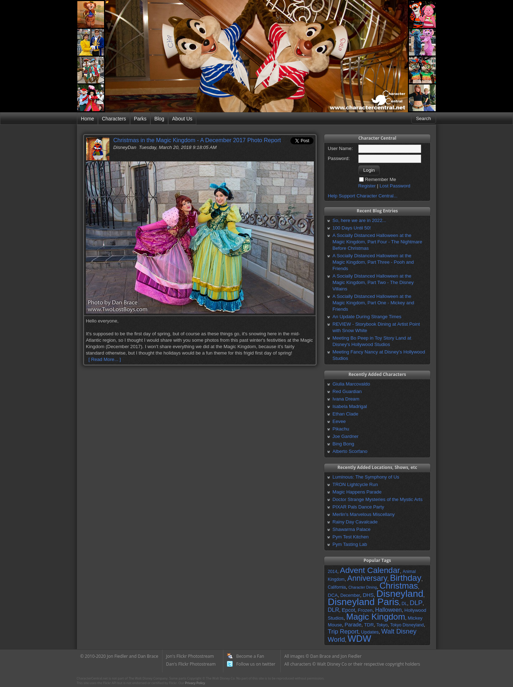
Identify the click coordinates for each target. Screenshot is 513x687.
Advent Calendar (370, 570)
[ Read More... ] (104, 359)
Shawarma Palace (351, 529)
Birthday (405, 578)
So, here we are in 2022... (359, 220)
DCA (333, 595)
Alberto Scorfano (349, 451)
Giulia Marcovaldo (351, 384)
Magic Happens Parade (357, 492)
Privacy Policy (195, 683)
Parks (140, 119)
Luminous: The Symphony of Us (365, 477)
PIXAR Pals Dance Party (358, 507)
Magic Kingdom (375, 616)
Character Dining (362, 587)
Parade (352, 624)
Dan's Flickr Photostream (191, 664)
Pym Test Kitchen (350, 536)
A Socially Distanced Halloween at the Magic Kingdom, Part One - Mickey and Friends (373, 303)
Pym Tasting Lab (349, 544)
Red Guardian (347, 391)
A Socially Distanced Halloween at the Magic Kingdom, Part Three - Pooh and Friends (373, 262)
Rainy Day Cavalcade (355, 522)
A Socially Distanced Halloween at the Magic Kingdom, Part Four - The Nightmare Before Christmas (377, 242)
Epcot (348, 610)
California (337, 587)
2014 (332, 571)
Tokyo (382, 625)
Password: (339, 158)
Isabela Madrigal (349, 406)
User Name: (340, 148)
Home (87, 119)
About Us (182, 119)
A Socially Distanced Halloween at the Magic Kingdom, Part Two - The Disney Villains (373, 282)
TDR (369, 624)
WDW (359, 639)
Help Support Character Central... (363, 195)
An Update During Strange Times (366, 316)
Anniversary (367, 578)
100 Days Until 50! (351, 228)
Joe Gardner (345, 436)
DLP (416, 602)
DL (404, 603)
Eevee (339, 421)
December (350, 595)
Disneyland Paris (363, 601)
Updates (370, 632)
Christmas (398, 585)
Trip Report (343, 631)
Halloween (388, 610)
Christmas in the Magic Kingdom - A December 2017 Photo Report (197, 140)
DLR (333, 610)
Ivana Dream (345, 399)
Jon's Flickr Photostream (190, 656)
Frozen (365, 610)
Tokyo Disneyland (407, 625)
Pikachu (340, 429)
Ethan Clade (345, 414)
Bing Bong (343, 443)
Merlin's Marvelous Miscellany (363, 514)
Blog (159, 119)
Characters (114, 119)
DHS (368, 595)
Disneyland (399, 593)
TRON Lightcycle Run (355, 484)
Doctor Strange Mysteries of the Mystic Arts (377, 499)
